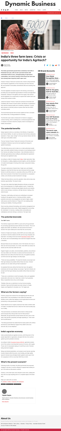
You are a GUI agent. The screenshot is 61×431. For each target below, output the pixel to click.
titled (21, 159)
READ (21, 9)
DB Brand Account (50, 74)
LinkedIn (5, 381)
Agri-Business (5, 52)
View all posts (5, 401)
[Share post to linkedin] (53, 65)
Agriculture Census (26, 236)
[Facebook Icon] (1, 10)
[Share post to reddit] (56, 65)
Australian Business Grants (39, 423)
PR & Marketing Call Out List (53, 12)
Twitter (9, 381)
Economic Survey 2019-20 (17, 342)
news (13, 18)
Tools (39, 9)
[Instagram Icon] (4, 10)
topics (6, 18)
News (12, 52)
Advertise (32, 9)
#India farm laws (17, 384)
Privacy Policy (29, 423)
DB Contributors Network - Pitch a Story (10, 423)
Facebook (13, 381)
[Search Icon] (59, 10)
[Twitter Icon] (8, 10)
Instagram (21, 381)
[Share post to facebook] (44, 65)
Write (26, 9)
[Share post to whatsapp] (50, 65)
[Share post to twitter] (47, 65)
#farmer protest (10, 384)
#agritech (3, 384)
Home (16, 9)
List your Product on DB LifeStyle (8, 425)
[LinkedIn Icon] (6, 10)
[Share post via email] (59, 65)
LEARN (44, 9)
